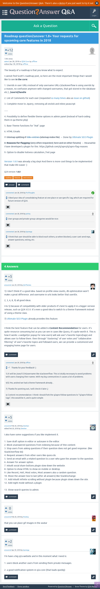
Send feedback (8, 587)
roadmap (8, 178)
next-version (27, 178)
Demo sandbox (23, 587)
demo (62, 3)
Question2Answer (65, 587)
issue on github (81, 98)
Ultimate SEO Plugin (82, 137)
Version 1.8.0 (11, 161)
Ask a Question (45, 26)
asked (6, 62)
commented (10, 193)
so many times (58, 98)
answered (7, 285)
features (17, 178)
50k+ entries (33, 137)
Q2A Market (92, 587)
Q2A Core (25, 62)
